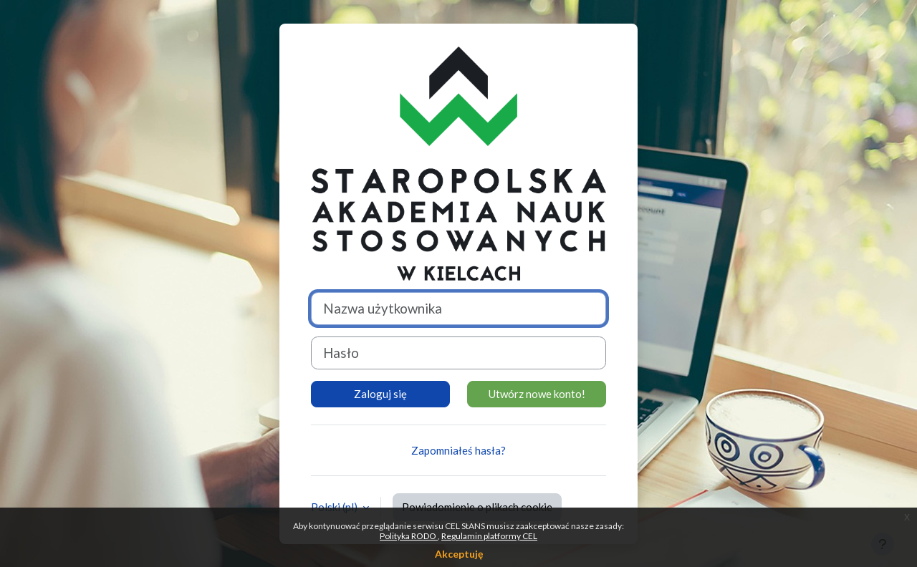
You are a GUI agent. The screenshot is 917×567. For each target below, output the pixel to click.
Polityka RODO (409, 535)
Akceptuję (459, 554)
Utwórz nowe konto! (537, 393)
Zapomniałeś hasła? (458, 450)
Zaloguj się (380, 393)
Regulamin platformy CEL (489, 535)
